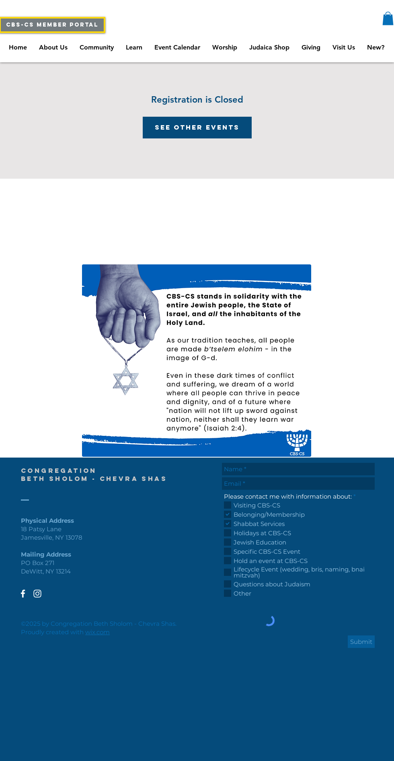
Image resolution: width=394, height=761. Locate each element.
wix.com (97, 632)
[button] (388, 18)
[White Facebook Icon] (23, 593)
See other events (197, 127)
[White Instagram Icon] (37, 593)
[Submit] (361, 641)
